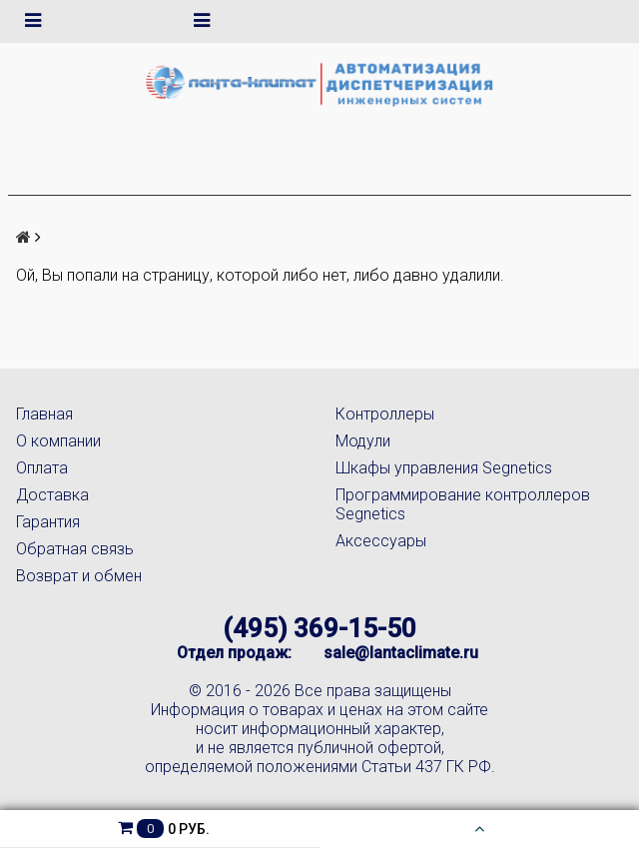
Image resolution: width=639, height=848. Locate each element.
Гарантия (48, 521)
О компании (58, 440)
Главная (44, 414)
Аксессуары (380, 540)
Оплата (42, 467)
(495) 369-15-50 (319, 628)
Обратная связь (75, 548)
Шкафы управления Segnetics (443, 467)
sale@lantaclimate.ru (400, 652)
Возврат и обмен (79, 575)
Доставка (52, 494)
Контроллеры (384, 414)
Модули (362, 440)
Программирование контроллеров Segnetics (462, 504)
